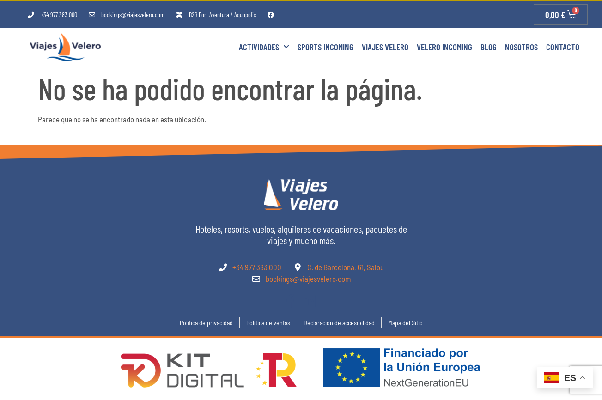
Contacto (562, 47)
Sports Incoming (325, 47)
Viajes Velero (385, 47)
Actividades (264, 47)
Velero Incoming (444, 47)
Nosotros (521, 47)
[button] (18, 381)
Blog (488, 47)
